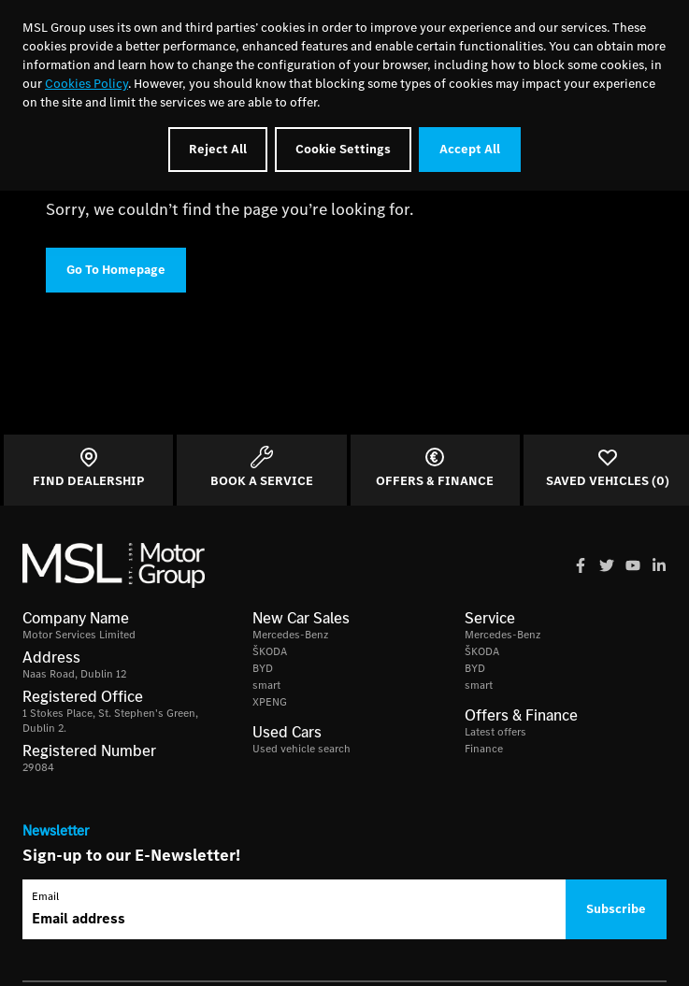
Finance (484, 748)
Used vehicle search (301, 748)
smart (266, 685)
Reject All (218, 149)
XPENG (269, 701)
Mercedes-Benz (290, 634)
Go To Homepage (115, 270)
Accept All (469, 149)
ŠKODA (269, 651)
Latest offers (495, 731)
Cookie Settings (343, 149)
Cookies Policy (86, 84)
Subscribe (616, 909)
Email (45, 896)
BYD (262, 668)
